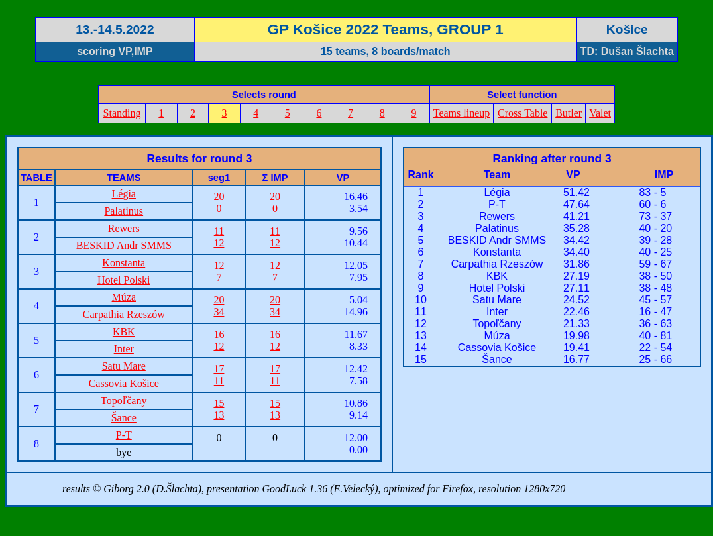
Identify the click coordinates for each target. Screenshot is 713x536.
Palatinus (123, 211)
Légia (124, 193)
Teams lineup (461, 113)
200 (218, 202)
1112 (218, 236)
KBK (124, 331)
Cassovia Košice (124, 383)
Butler (568, 113)
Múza (124, 297)
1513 (218, 409)
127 (218, 271)
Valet (600, 113)
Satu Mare (124, 366)
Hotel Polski (123, 280)
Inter (124, 348)
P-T (124, 435)
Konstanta (123, 262)
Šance (124, 417)
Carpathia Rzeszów (124, 314)
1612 (218, 340)
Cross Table (522, 113)
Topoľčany (123, 400)
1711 (218, 374)
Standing (122, 113)
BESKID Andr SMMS (124, 245)
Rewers (124, 228)
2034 (218, 305)
